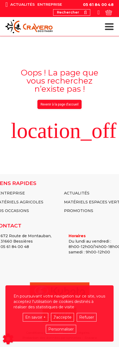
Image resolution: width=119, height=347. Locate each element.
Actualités (22, 4)
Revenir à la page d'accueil (59, 104)
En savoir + (35, 317)
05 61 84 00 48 (98, 4)
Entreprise (49, 4)
